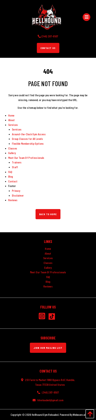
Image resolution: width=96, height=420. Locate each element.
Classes (12, 148)
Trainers (17, 162)
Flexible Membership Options (28, 143)
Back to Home (48, 214)
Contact (12, 181)
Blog (10, 176)
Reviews (12, 200)
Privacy (16, 190)
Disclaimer (18, 195)
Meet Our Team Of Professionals (26, 157)
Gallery (12, 153)
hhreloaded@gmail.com (50, 400)
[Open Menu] (86, 17)
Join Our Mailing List (48, 347)
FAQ (10, 172)
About (11, 120)
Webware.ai (79, 414)
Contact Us (48, 48)
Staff (15, 167)
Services (13, 124)
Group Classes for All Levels (27, 138)
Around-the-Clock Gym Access (29, 134)
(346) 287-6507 (50, 392)
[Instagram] (43, 317)
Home (11, 115)
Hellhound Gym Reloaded (45, 414)
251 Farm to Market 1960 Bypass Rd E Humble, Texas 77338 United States (50, 382)
